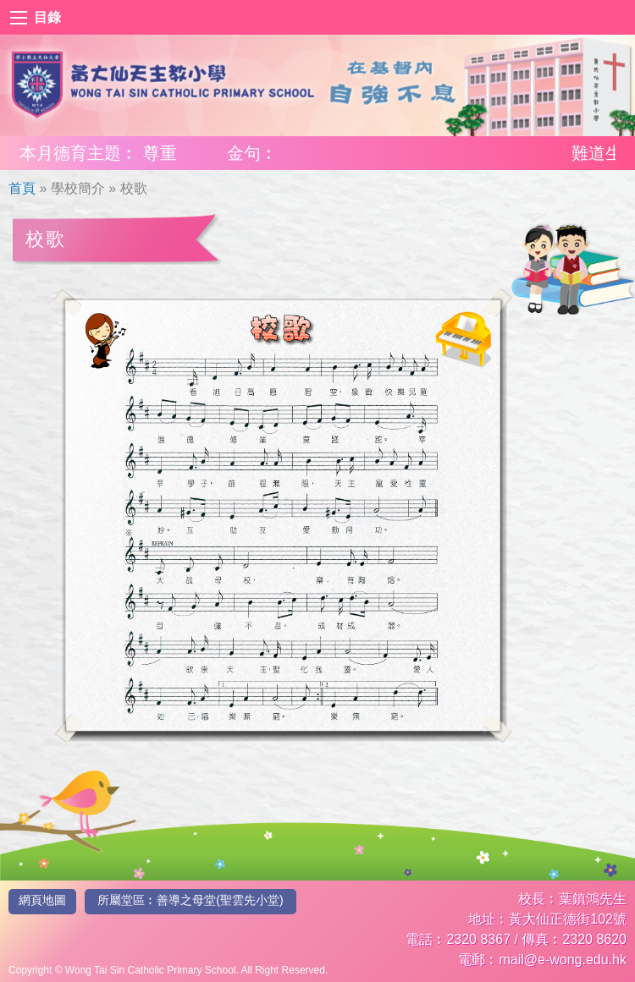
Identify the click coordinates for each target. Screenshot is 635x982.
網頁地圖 (42, 900)
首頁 (22, 188)
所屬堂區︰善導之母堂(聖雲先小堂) (190, 900)
